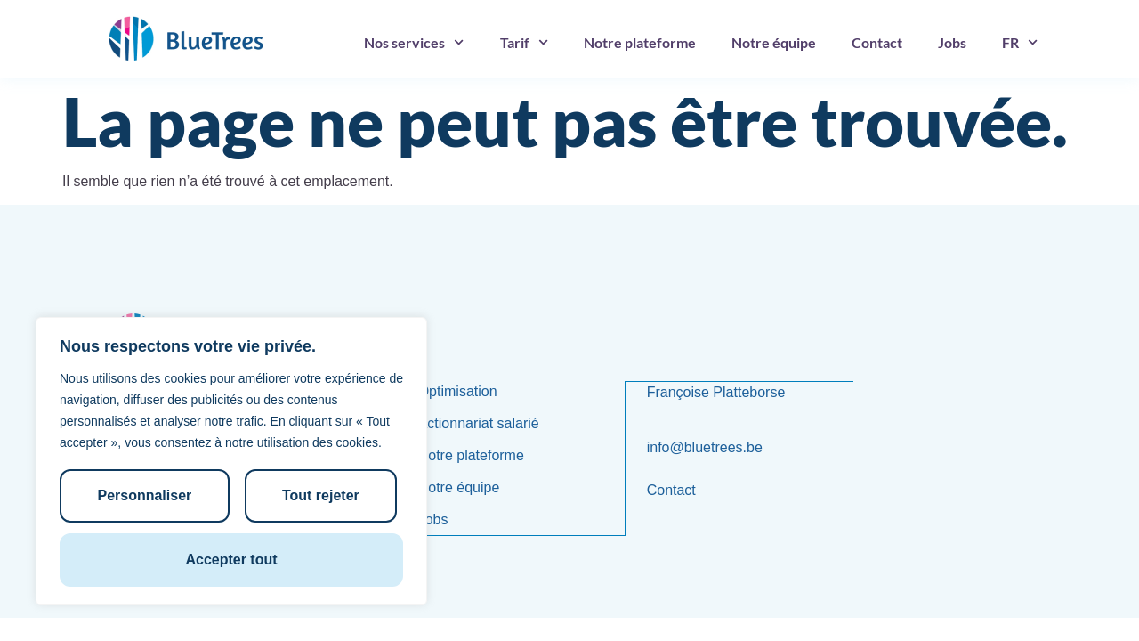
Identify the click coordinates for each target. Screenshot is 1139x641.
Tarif (524, 42)
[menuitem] (1020, 43)
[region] (231, 462)
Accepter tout (231, 559)
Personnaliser (144, 497)
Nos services (414, 42)
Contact (877, 42)
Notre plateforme (640, 42)
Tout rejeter (320, 497)
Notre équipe (773, 42)
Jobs (952, 42)
